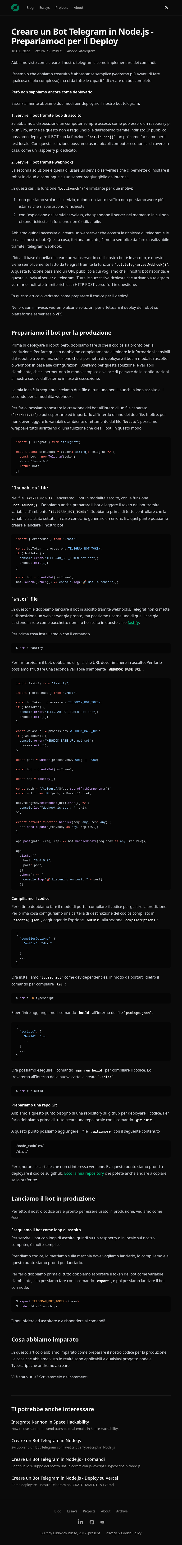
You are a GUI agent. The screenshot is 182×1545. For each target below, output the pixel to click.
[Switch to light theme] (166, 7)
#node (72, 51)
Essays (44, 7)
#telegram (87, 51)
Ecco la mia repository (84, 1173)
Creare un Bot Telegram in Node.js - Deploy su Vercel (64, 1478)
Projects (61, 7)
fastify (133, 622)
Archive (121, 1511)
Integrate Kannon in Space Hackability (50, 1422)
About (78, 7)
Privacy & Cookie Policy (123, 1533)
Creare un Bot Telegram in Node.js (46, 1440)
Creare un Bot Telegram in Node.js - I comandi (58, 1459)
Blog (30, 7)
